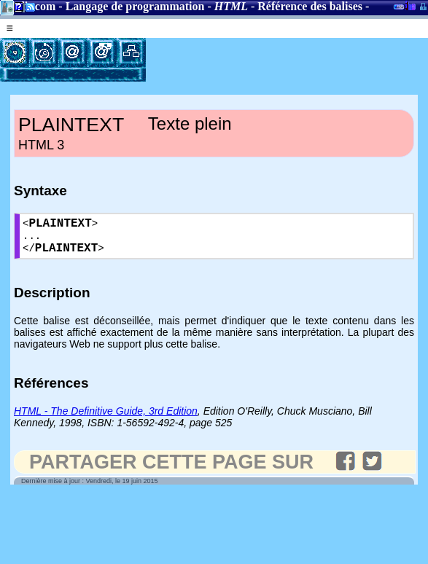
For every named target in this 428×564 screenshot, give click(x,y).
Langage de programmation (135, 6)
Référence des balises (309, 6)
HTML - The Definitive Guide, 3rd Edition (106, 419)
